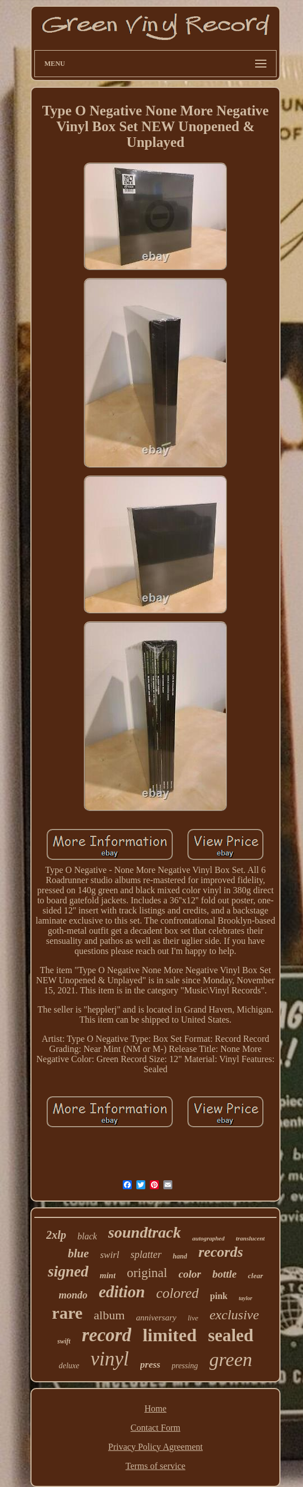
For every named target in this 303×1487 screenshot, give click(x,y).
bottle (224, 1274)
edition (122, 1292)
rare (67, 1313)
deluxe (69, 1365)
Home (155, 1408)
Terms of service (155, 1466)
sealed (230, 1335)
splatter (146, 1254)
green (231, 1359)
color (190, 1274)
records (220, 1252)
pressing (185, 1365)
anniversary (156, 1317)
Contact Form (155, 1427)
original (147, 1273)
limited (169, 1335)
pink (219, 1296)
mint (107, 1275)
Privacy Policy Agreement (155, 1447)
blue (78, 1253)
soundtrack (144, 1232)
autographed (208, 1238)
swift (63, 1341)
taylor (245, 1298)
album (109, 1315)
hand (180, 1256)
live (193, 1318)
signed (68, 1271)
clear (255, 1275)
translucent (250, 1238)
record (106, 1335)
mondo (73, 1295)
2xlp (56, 1235)
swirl (109, 1254)
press (150, 1364)
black (87, 1236)
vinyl (110, 1359)
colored (177, 1293)
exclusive (234, 1314)
